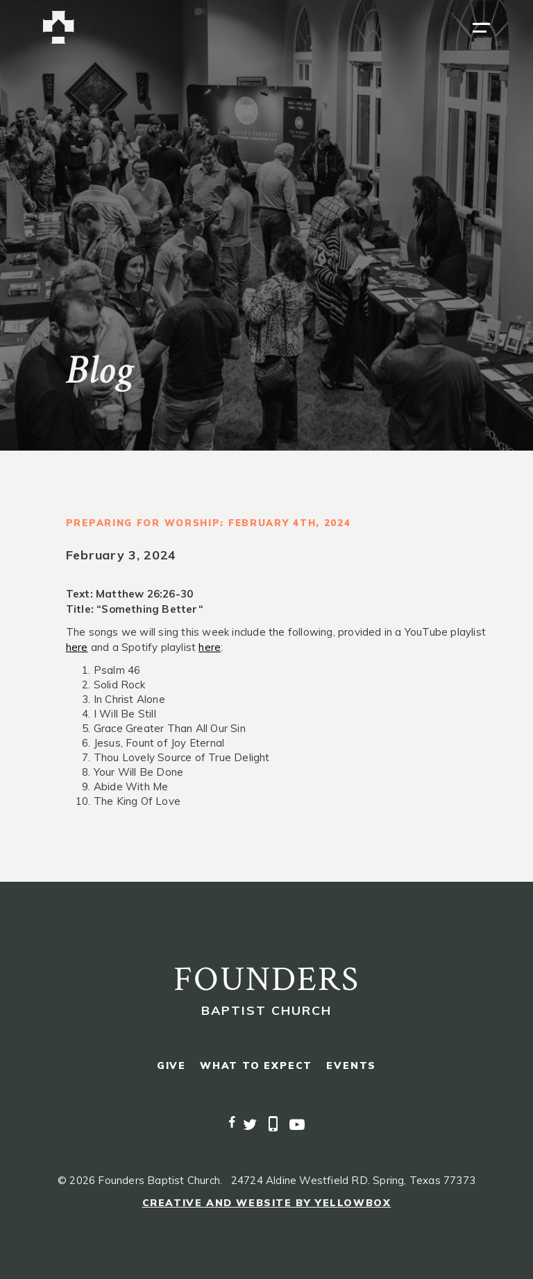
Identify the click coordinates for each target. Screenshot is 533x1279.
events (351, 1066)
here (77, 647)
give (171, 1066)
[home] (58, 27)
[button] (481, 28)
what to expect (256, 1066)
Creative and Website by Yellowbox (266, 1203)
